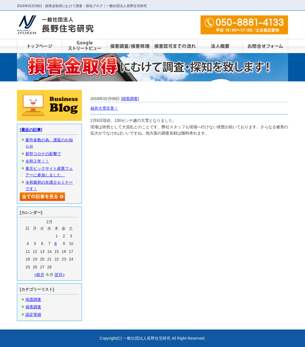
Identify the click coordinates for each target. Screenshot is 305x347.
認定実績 (33, 314)
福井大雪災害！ (104, 108)
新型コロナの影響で (43, 153)
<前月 (39, 274)
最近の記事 (31, 129)
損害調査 (130, 98)
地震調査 (33, 299)
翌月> (60, 274)
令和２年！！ (37, 161)
